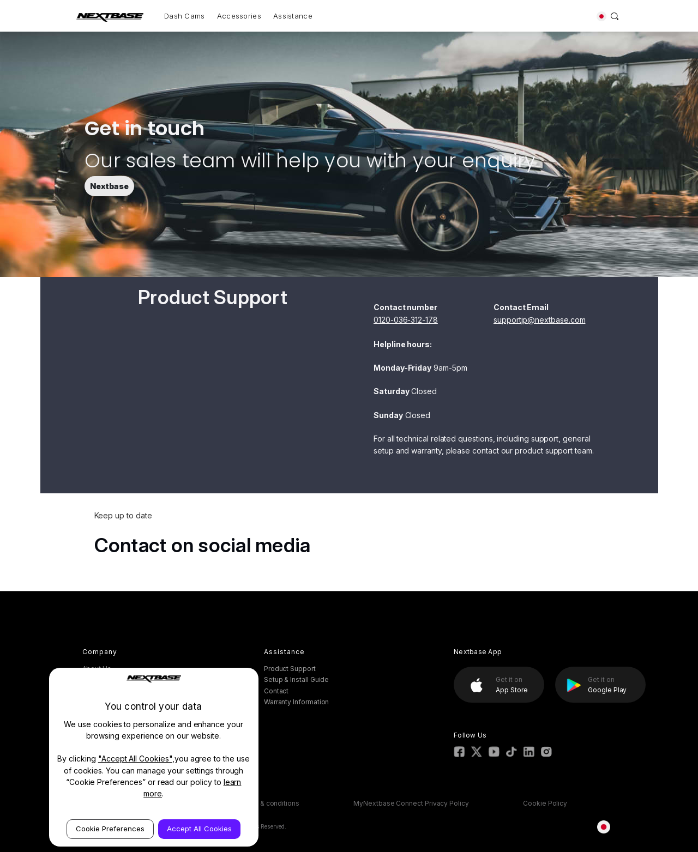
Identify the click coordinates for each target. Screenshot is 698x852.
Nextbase (109, 186)
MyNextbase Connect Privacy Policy (411, 803)
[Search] (615, 16)
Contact (276, 691)
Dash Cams (184, 15)
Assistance (292, 15)
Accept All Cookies (199, 828)
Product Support (290, 668)
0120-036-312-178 (406, 319)
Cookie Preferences (110, 828)
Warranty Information (296, 702)
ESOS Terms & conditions (259, 803)
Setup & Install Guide (296, 679)
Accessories (239, 15)
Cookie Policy (545, 803)
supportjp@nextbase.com (539, 319)
